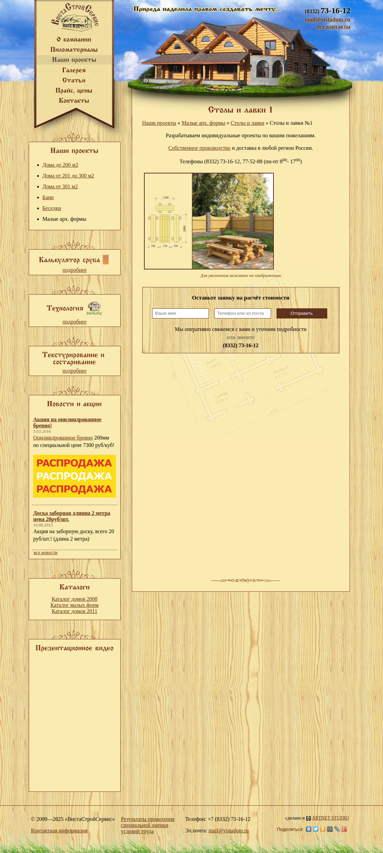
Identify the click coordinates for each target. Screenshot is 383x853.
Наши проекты (159, 123)
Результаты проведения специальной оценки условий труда (147, 825)
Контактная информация (59, 830)
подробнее (75, 270)
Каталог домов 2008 (75, 599)
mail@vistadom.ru (327, 19)
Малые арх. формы (203, 123)
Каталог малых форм (74, 605)
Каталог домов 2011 (74, 611)
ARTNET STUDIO (327, 818)
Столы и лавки (247, 123)
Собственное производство (199, 148)
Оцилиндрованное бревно (63, 438)
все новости (46, 552)
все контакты (333, 26)
